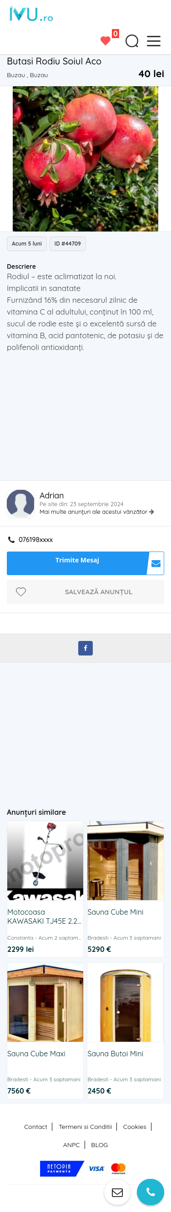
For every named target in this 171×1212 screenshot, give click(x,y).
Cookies (134, 1127)
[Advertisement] (89, 419)
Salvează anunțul (99, 591)
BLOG (99, 1145)
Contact (35, 1127)
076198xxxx (36, 540)
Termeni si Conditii (85, 1127)
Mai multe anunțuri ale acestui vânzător (94, 511)
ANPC (71, 1145)
